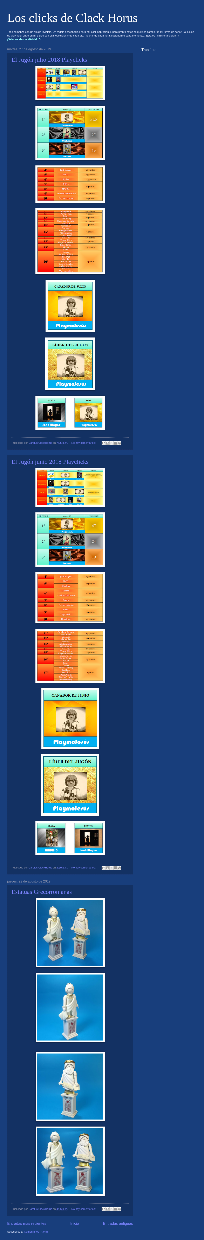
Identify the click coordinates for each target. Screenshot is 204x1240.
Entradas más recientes (26, 1223)
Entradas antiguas (118, 1223)
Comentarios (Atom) (36, 1231)
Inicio (74, 1223)
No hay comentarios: (83, 442)
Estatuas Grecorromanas (42, 891)
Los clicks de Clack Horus (72, 18)
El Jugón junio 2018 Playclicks (50, 461)
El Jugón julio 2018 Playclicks (49, 59)
